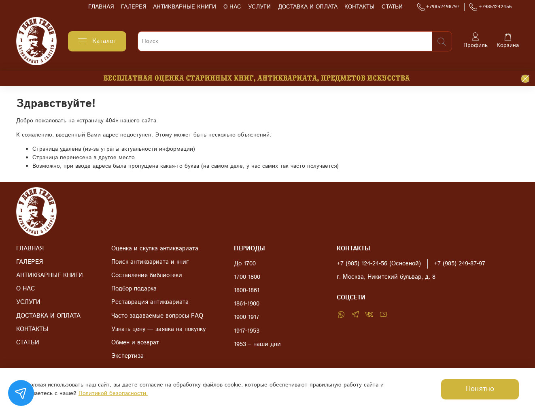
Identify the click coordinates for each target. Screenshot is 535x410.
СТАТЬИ (392, 7)
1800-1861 (246, 290)
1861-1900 (246, 303)
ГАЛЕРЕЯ (133, 7)
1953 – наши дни (257, 344)
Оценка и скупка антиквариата (154, 248)
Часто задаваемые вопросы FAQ (157, 316)
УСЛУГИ (259, 7)
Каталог (97, 41)
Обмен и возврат (135, 342)
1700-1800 (247, 277)
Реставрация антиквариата (150, 302)
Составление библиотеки (146, 275)
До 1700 (245, 263)
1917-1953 (246, 331)
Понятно (480, 389)
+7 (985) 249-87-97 (459, 263)
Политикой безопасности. (113, 393)
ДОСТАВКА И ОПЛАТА (308, 7)
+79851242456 (490, 7)
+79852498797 (438, 7)
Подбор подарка (134, 288)
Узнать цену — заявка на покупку (158, 329)
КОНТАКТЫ (359, 7)
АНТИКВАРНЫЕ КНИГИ (184, 7)
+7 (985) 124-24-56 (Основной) (379, 263)
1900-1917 (246, 317)
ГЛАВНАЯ (101, 7)
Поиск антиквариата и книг (150, 262)
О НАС (232, 7)
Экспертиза (127, 356)
